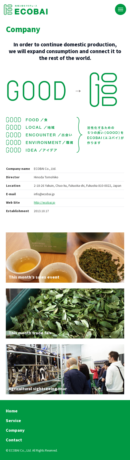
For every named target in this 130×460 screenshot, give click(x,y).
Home (12, 411)
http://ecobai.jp (44, 202)
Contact (14, 440)
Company (15, 430)
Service (13, 420)
